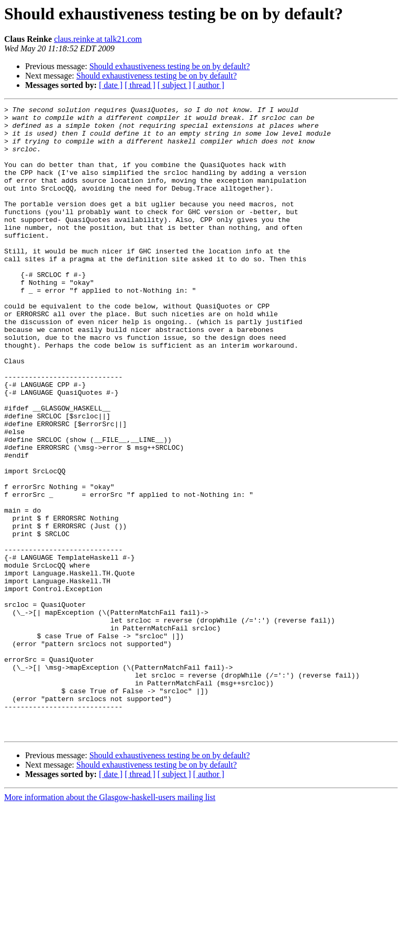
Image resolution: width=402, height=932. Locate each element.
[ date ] (110, 85)
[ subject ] (174, 85)
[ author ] (209, 85)
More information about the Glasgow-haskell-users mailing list (109, 922)
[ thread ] (140, 85)
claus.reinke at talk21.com (98, 39)
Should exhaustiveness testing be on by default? (170, 66)
